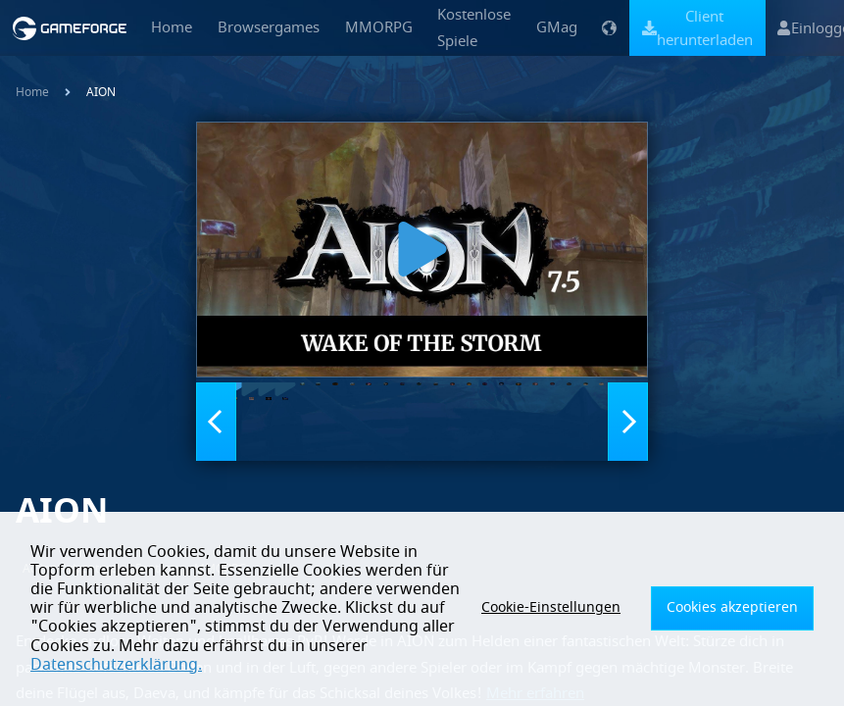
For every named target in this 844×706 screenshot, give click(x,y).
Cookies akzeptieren (742, 618)
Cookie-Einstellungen (583, 618)
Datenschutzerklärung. (369, 665)
